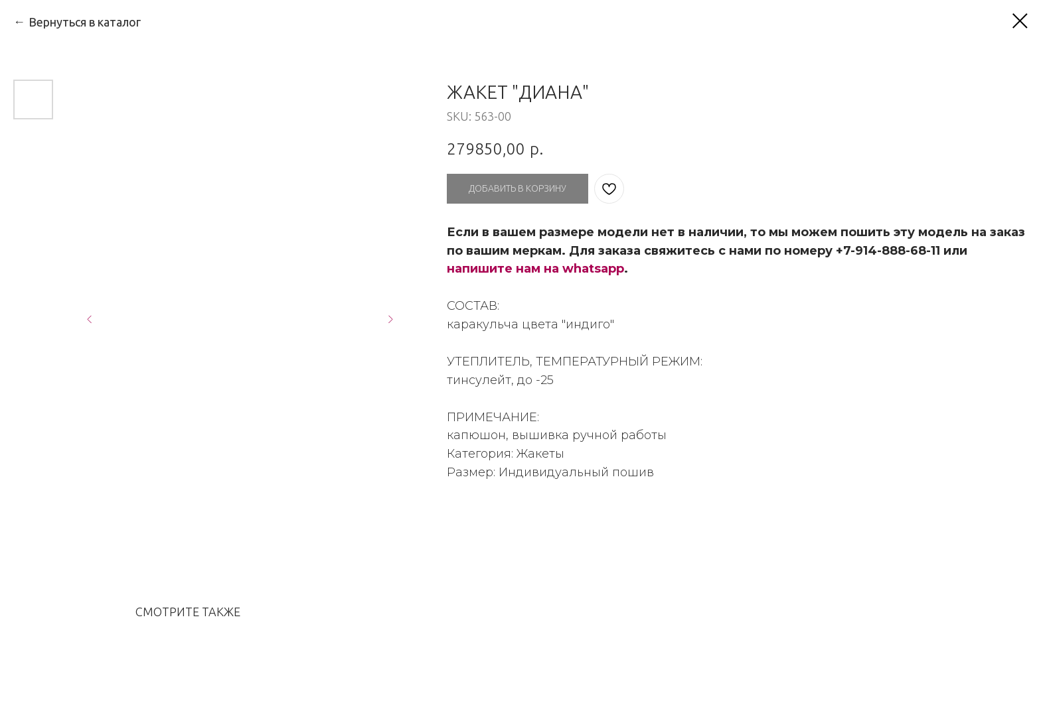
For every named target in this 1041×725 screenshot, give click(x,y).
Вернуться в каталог (85, 22)
